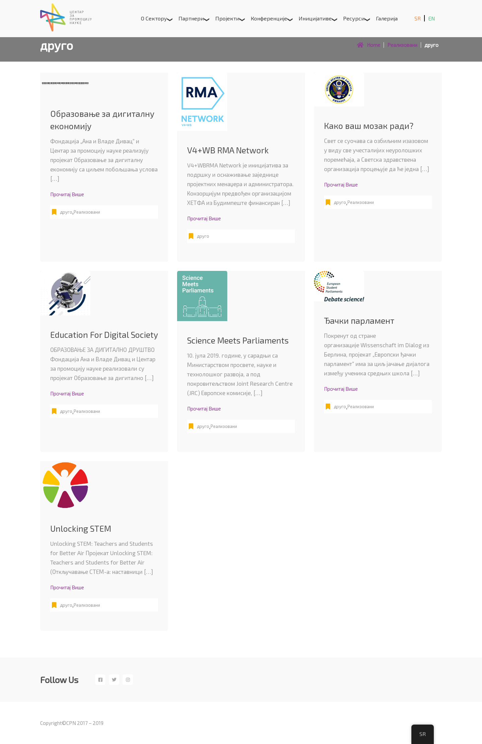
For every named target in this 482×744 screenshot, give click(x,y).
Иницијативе (315, 18)
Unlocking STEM (80, 528)
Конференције (269, 18)
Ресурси (354, 18)
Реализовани (87, 212)
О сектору (154, 18)
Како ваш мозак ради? (368, 126)
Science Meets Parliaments (238, 340)
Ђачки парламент (359, 320)
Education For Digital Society (104, 334)
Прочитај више (67, 194)
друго (66, 212)
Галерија (387, 18)
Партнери (191, 18)
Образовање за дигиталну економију (102, 119)
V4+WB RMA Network (228, 150)
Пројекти (227, 18)
